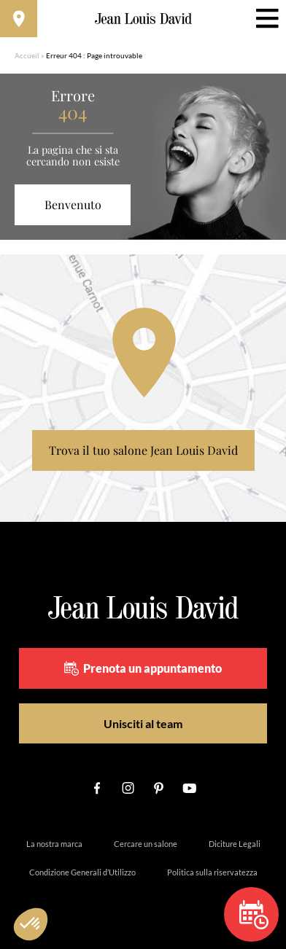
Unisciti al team (143, 723)
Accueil (27, 55)
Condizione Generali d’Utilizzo (82, 872)
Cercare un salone (145, 843)
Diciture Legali (234, 843)
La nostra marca (54, 843)
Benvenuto (73, 204)
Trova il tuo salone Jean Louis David (143, 450)
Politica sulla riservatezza (212, 872)
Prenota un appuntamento (143, 668)
